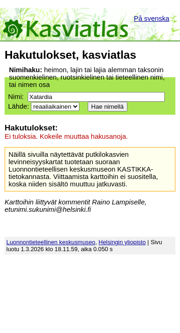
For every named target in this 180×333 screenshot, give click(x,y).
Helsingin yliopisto (122, 242)
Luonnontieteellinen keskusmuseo (51, 242)
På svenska (151, 18)
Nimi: (16, 96)
